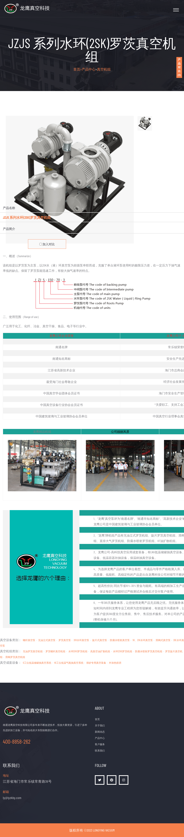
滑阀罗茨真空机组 (15, 657)
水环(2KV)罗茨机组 (78, 651)
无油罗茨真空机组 (33, 651)
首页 (97, 719)
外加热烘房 (115, 662)
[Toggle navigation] (176, 10)
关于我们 (100, 725)
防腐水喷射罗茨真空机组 (148, 651)
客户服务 (100, 744)
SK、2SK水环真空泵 (143, 640)
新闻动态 (100, 731)
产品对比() (179, 67)
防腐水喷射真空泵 (120, 640)
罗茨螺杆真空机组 (55, 651)
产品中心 (88, 69)
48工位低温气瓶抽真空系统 (68, 662)
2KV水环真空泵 (81, 640)
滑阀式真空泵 (163, 640)
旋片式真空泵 (99, 640)
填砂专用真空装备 (96, 662)
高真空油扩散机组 (100, 651)
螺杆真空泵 (29, 640)
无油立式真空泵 (46, 640)
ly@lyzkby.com (12, 798)
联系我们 (100, 750)
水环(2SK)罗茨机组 (122, 651)
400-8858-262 (16, 741)
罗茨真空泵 (64, 640)
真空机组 (104, 69)
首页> (77, 69)
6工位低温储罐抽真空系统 (37, 662)
